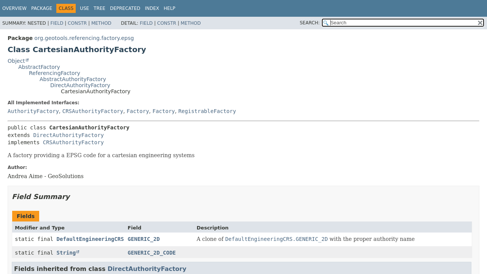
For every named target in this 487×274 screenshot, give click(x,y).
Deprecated (125, 8)
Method (101, 23)
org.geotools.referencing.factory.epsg (84, 38)
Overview (14, 8)
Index (152, 8)
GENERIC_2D (144, 239)
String (66, 253)
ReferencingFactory (54, 73)
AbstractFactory (39, 67)
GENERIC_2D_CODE (152, 253)
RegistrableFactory (207, 111)
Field (56, 23)
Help (169, 8)
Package (41, 8)
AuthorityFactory (33, 111)
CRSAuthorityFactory (92, 111)
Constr (77, 23)
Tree (99, 8)
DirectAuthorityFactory (80, 85)
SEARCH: (310, 22)
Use (84, 8)
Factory (138, 111)
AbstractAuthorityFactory (73, 79)
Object (16, 61)
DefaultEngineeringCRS (90, 239)
